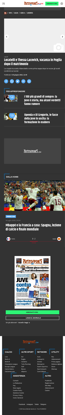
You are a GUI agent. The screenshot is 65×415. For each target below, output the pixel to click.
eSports (24, 371)
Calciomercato (10, 371)
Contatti (15, 381)
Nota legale (17, 388)
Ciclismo (24, 362)
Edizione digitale (56, 364)
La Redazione (17, 383)
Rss (52, 357)
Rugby (23, 359)
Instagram (30, 404)
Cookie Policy (17, 390)
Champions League (11, 364)
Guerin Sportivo (42, 367)
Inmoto (39, 362)
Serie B (7, 362)
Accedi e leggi (24, 323)
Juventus (30, 13)
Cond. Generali (18, 398)
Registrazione (49, 383)
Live (41, 3)
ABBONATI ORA (52, 3)
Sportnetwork (41, 369)
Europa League (10, 367)
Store (53, 367)
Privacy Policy (18, 395)
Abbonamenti (55, 359)
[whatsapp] (12, 81)
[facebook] (6, 81)
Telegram (43, 404)
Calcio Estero (9, 369)
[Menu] (3, 3)
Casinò (47, 390)
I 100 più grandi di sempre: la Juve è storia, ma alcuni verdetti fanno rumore (42, 100)
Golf (22, 367)
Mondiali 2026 (10, 216)
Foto (10, 13)
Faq (14, 385)
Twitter (37, 404)
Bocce (23, 369)
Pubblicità (48, 381)
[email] (23, 81)
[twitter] (18, 81)
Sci (22, 357)
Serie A (22, 13)
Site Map (48, 385)
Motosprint (40, 364)
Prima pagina (55, 362)
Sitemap (54, 369)
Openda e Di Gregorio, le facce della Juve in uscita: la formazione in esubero (41, 118)
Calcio (16, 13)
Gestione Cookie (18, 393)
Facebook (22, 404)
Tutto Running (26, 364)
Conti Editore (41, 371)
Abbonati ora (32, 312)
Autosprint (40, 359)
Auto (38, 357)
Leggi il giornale (33, 318)
